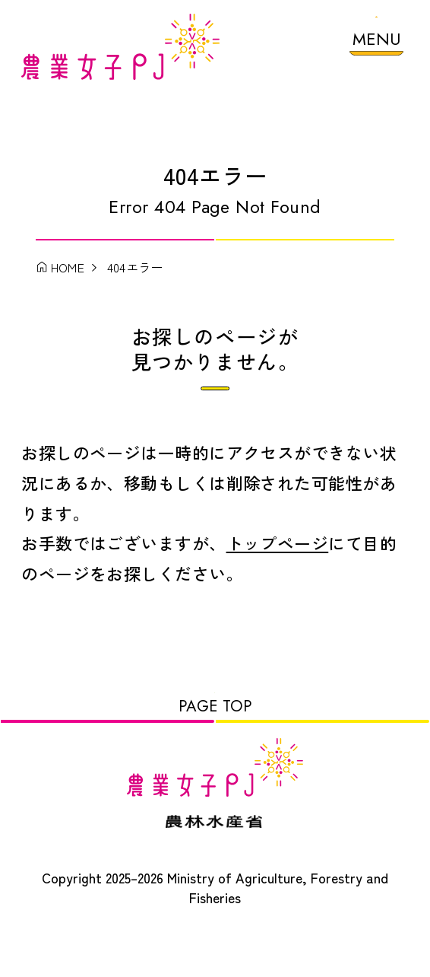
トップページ (277, 559)
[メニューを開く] (376, 43)
